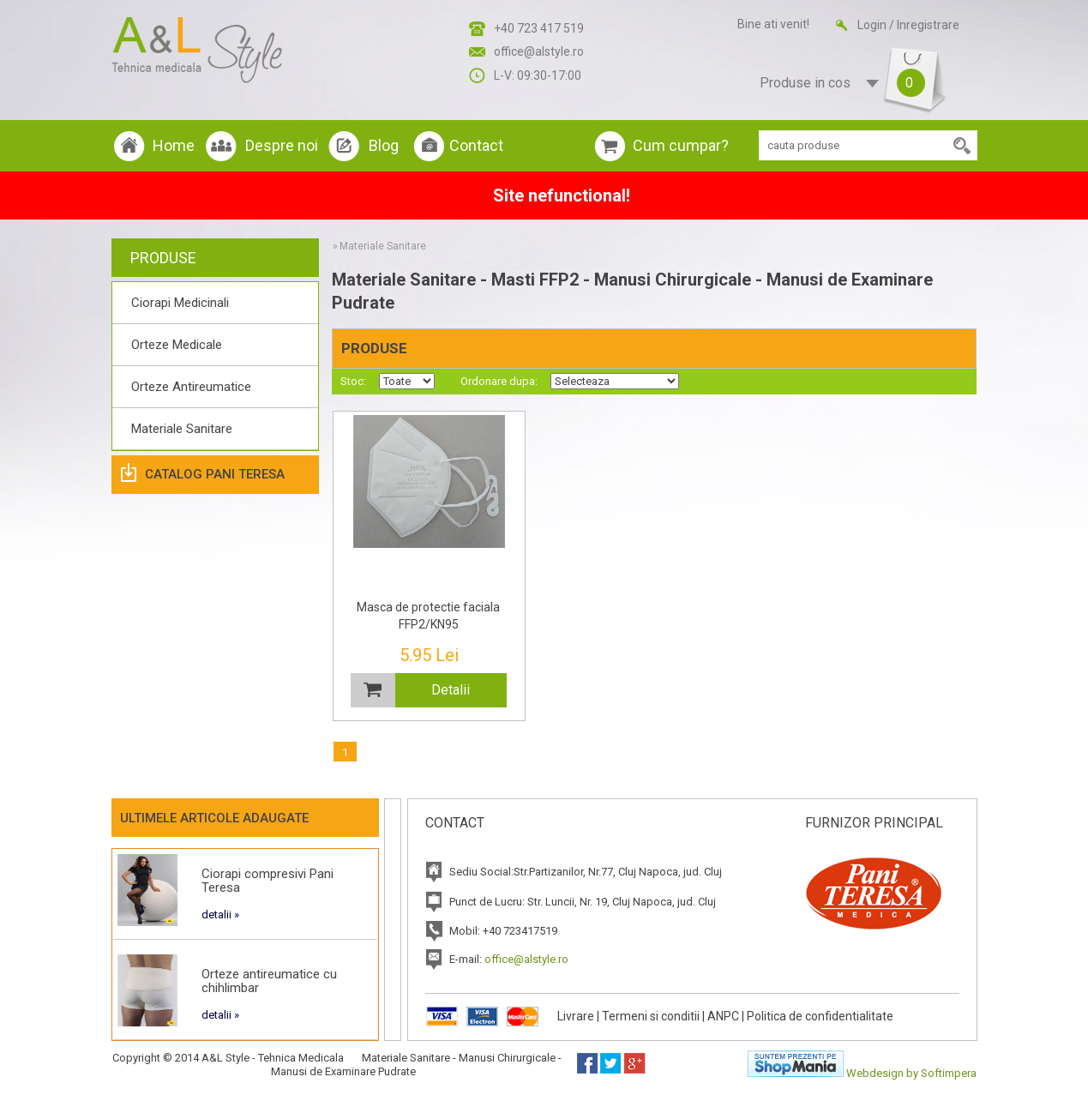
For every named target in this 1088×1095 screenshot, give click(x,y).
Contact (476, 145)
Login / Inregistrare (908, 25)
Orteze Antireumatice (191, 386)
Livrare (575, 1016)
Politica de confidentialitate (820, 1016)
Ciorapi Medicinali (180, 302)
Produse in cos (836, 83)
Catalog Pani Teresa (215, 474)
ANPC (723, 1016)
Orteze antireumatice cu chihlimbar (269, 981)
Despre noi (281, 145)
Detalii (450, 690)
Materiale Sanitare (181, 428)
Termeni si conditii (651, 1016)
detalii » (220, 914)
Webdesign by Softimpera (911, 1073)
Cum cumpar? (681, 145)
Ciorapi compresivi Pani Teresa (267, 880)
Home (174, 145)
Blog (384, 145)
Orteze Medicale (176, 344)
